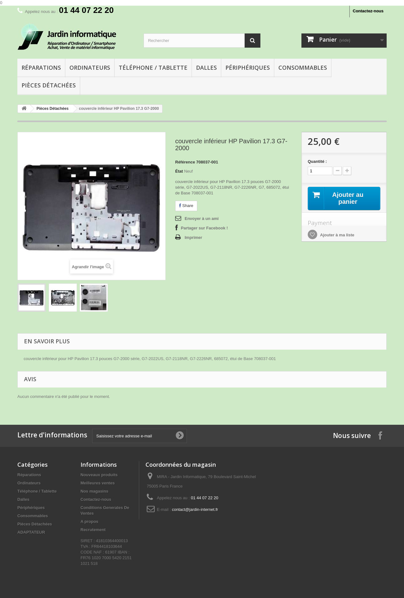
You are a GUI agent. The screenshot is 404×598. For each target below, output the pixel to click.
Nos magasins (94, 491)
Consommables (302, 67)
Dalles (206, 67)
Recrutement (92, 529)
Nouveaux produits (99, 474)
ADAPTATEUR (31, 532)
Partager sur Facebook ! (204, 228)
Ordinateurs (89, 67)
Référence (185, 162)
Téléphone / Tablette (153, 67)
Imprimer (193, 237)
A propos (89, 521)
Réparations (41, 67)
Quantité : (317, 161)
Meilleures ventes (97, 483)
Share (186, 205)
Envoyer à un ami (202, 218)
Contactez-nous (368, 11)
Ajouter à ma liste (336, 235)
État (179, 171)
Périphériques (247, 67)
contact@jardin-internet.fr (195, 509)
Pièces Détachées (48, 85)
